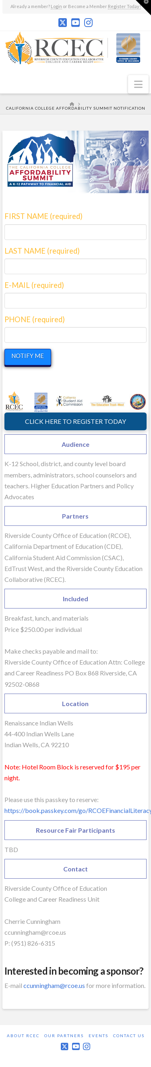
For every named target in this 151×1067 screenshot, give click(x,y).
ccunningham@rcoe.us (54, 985)
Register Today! (124, 6)
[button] (138, 84)
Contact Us (129, 1035)
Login (56, 6)
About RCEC (23, 1035)
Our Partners (64, 1035)
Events (98, 1035)
